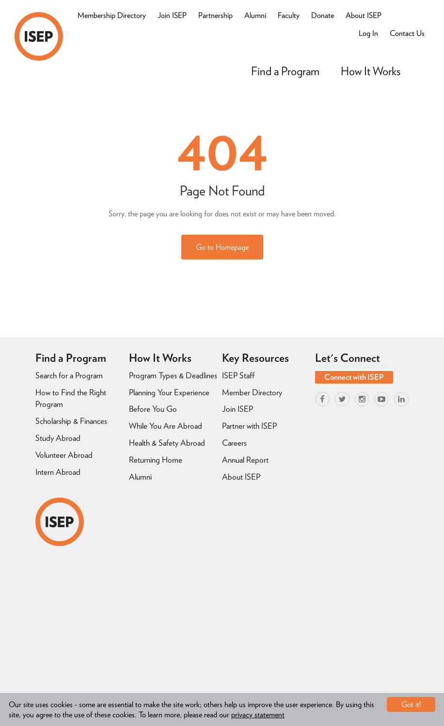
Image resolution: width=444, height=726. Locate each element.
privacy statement (258, 714)
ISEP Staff (238, 375)
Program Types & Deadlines (173, 375)
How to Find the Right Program (70, 398)
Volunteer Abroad (64, 455)
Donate (322, 15)
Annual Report (245, 460)
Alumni (255, 15)
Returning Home (155, 460)
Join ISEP (172, 15)
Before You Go (153, 409)
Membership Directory (112, 15)
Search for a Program (69, 375)
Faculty (289, 15)
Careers (234, 443)
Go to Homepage (222, 247)
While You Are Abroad (165, 426)
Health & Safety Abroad (167, 443)
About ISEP (363, 15)
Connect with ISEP (354, 377)
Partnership (215, 15)
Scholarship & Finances (71, 421)
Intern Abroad (57, 472)
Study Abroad (57, 438)
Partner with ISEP (249, 426)
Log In (368, 33)
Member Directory (252, 392)
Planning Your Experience (169, 392)
